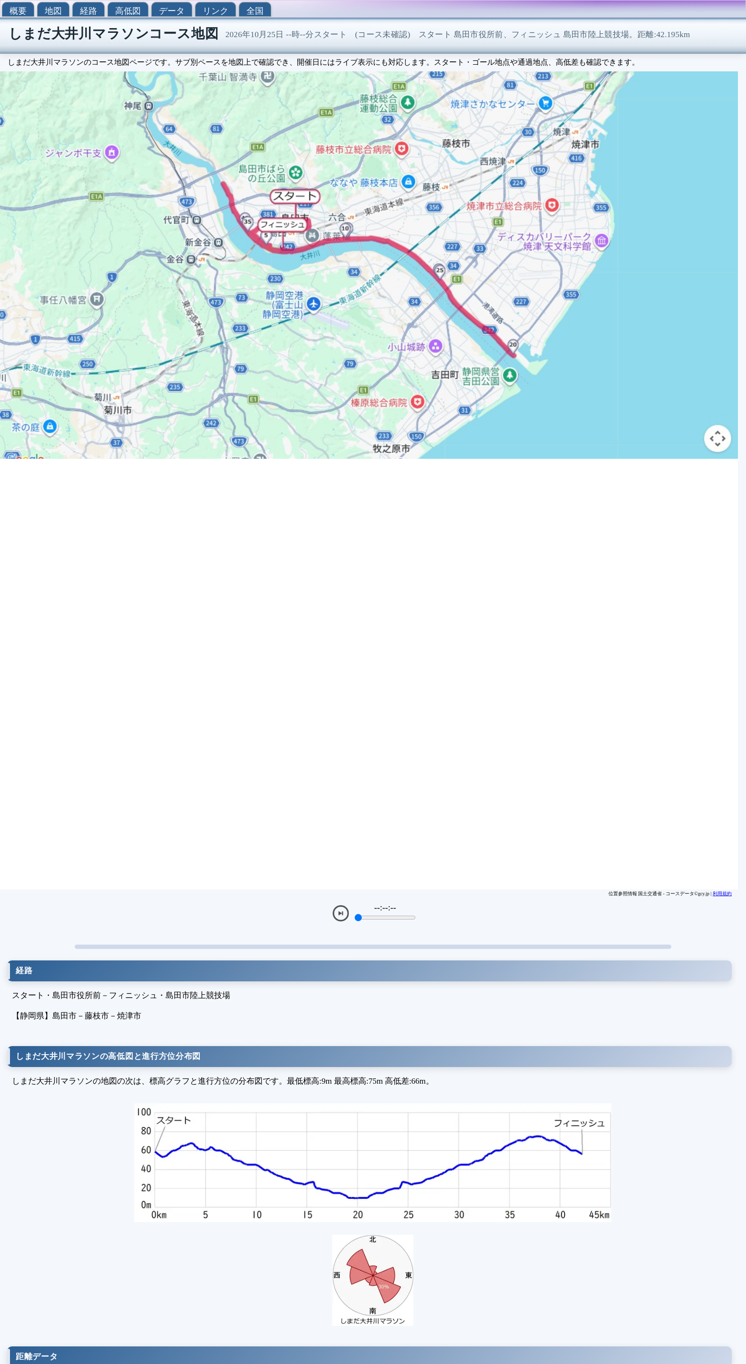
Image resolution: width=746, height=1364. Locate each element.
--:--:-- (385, 907)
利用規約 (722, 893)
